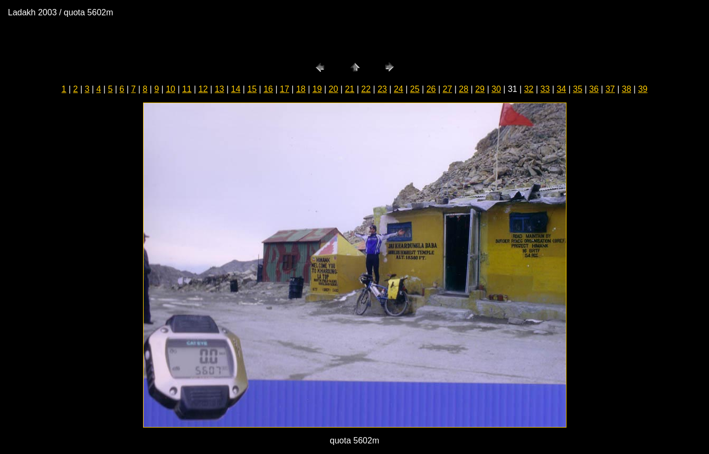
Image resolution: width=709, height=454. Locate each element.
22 (366, 89)
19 (317, 89)
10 (170, 89)
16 (268, 89)
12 (203, 89)
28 (463, 89)
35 (577, 89)
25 (415, 89)
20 (333, 89)
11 (187, 89)
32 (529, 89)
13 (219, 89)
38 (626, 89)
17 (284, 89)
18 (301, 89)
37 (610, 89)
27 (447, 89)
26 (431, 89)
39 (643, 89)
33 (545, 89)
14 (236, 89)
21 (349, 89)
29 (480, 89)
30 (496, 89)
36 (594, 89)
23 (382, 89)
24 (398, 89)
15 (252, 89)
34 (561, 89)
